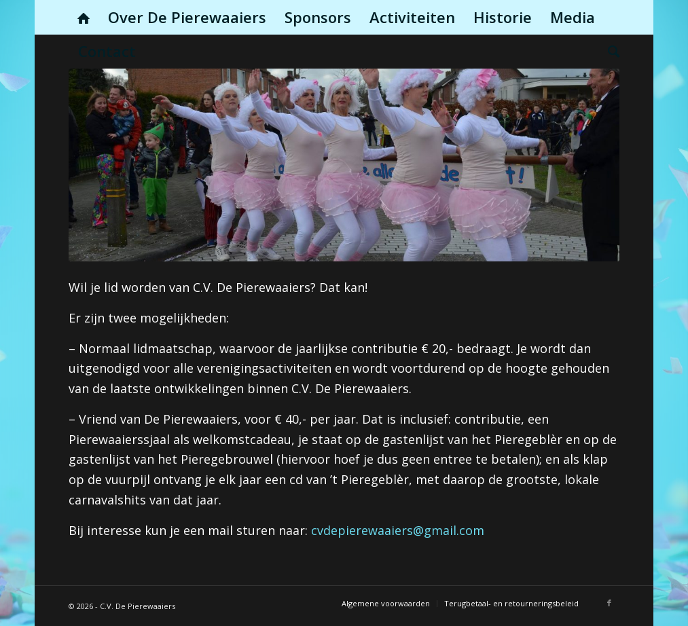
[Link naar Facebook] (609, 603)
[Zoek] (609, 51)
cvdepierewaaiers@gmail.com (397, 530)
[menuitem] (83, 17)
